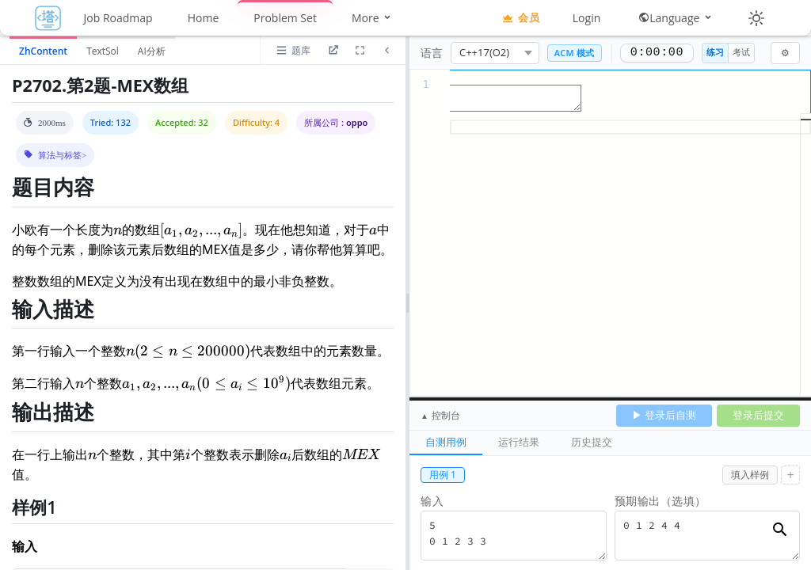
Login (586, 17)
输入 (432, 500)
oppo (356, 122)
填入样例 (750, 474)
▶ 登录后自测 (664, 415)
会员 (520, 17)
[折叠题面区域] (386, 51)
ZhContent (43, 51)
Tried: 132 (110, 122)
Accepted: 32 (181, 122)
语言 (432, 52)
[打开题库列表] (292, 51)
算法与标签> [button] (62, 154)
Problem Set (285, 17)
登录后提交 (758, 415)
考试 (741, 52)
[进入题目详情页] (333, 51)
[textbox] (610, 77)
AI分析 (152, 51)
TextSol (102, 51)
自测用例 (445, 442)
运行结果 (518, 442)
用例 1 (442, 474)
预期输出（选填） (660, 500)
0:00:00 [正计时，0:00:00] (656, 53)
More (372, 17)
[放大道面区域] (359, 51)
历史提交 (591, 442)
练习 (715, 52)
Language (676, 17)
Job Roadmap (118, 17)
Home (203, 17)
